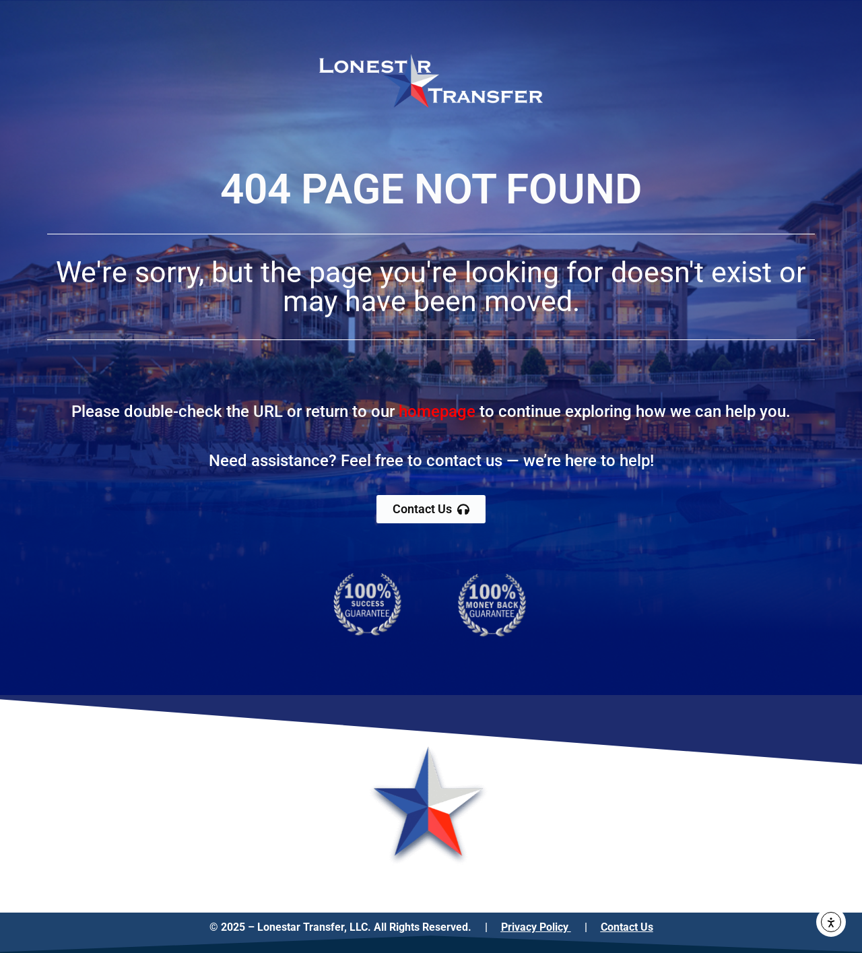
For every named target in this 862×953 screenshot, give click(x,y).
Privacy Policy (536, 927)
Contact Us (627, 927)
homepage (437, 411)
